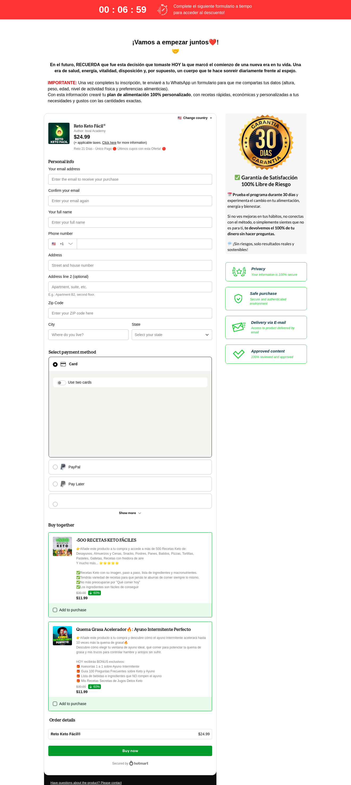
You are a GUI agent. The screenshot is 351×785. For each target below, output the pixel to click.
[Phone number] (144, 244)
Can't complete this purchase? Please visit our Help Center (92, 707)
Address (55, 255)
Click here (109, 143)
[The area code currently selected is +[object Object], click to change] (62, 244)
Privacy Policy (60, 741)
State (136, 303)
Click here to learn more (113, 726)
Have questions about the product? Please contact (86, 699)
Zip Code (55, 303)
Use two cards (80, 361)
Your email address (64, 169)
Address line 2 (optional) (68, 276)
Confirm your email (63, 190)
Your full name (60, 212)
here (100, 750)
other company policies (93, 741)
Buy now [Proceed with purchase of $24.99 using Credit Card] (130, 667)
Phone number (60, 233)
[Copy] (89, 717)
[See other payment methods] (130, 429)
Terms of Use (194, 736)
